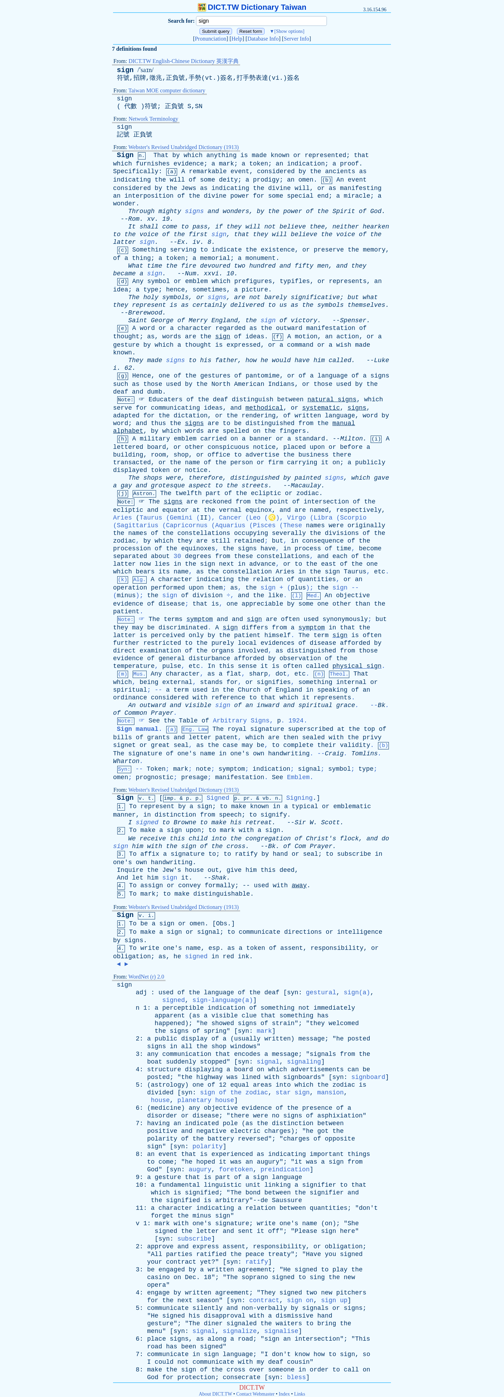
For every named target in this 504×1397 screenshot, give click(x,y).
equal (239, 1084)
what (370, 297)
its (164, 571)
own (258, 753)
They (135, 360)
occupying (251, 533)
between (290, 399)
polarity (162, 1138)
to (185, 226)
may (137, 627)
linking (277, 1184)
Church (249, 689)
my (261, 1362)
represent (149, 305)
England (224, 320)
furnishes (153, 163)
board (156, 447)
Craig (334, 753)
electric (245, 1131)
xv (151, 219)
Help (236, 39)
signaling (304, 1061)
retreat (258, 822)
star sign (293, 1092)
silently (207, 1308)
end (322, 195)
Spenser (353, 320)
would (281, 360)
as (363, 171)
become (370, 548)
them (215, 587)
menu (154, 1331)
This (362, 1338)
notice (264, 447)
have (302, 360)
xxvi (211, 273)
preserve (329, 249)
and (213, 211)
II (204, 517)
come (169, 226)
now (145, 563)
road (245, 1338)
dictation (191, 415)
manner (124, 814)
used (173, 384)
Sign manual (138, 729)
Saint (137, 320)
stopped (213, 1061)
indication (306, 163)
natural (320, 399)
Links (299, 1394)
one (164, 375)
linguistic (222, 1184)
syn (292, 992)
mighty (170, 211)
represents (347, 281)
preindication (284, 1169)
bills (122, 737)
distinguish (252, 399)
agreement (255, 1269)
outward (289, 328)
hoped (205, 1161)
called (340, 360)
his (205, 360)
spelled (236, 431)
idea (120, 289)
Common (135, 713)
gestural (321, 992)
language (332, 375)
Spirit (343, 211)
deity (228, 179)
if (219, 226)
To (133, 806)
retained (249, 540)
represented (325, 155)
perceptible (183, 1007)
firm (275, 462)
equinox (258, 510)
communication (186, 1054)
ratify (246, 854)
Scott (330, 822)
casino (158, 1277)
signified (202, 1192)
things (359, 1154)
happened (170, 1023)
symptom (199, 619)
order (319, 1369)
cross (235, 846)
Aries (122, 517)
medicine (166, 1108)
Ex (181, 242)
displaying (204, 1069)
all (186, 1046)
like (275, 595)
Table (188, 720)
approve (160, 1246)
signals (323, 1054)
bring (326, 1323)
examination (160, 650)
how (251, 360)
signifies (274, 682)
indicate (227, 249)
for (258, 195)
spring (215, 1031)
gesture (126, 344)
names (315, 525)
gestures (215, 375)
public (166, 1038)
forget (162, 1215)
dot (281, 673)
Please (306, 1231)
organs (222, 650)
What (135, 265)
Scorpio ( (251, 647)
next (226, 563)
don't (368, 1208)
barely (275, 297)
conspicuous (228, 447)
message (311, 1038)
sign (125, 70)
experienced (232, 1154)
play (340, 1269)
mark (226, 163)
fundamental (179, 1184)
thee (317, 226)
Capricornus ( (251, 651)
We (132, 838)
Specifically (136, 171)
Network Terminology (153, 119)
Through (141, 211)
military (155, 438)
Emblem (298, 777)
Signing (299, 798)
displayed (130, 470)
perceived (168, 635)
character (194, 328)
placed (294, 447)
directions (303, 932)
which (193, 155)
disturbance (209, 658)
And (122, 877)
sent (245, 1231)
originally (366, 525)
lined (250, 1077)
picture (254, 289)
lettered (128, 447)
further (126, 643)
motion (306, 336)
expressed (243, 344)
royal (236, 729)
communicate (259, 932)
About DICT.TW (215, 1394)
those (152, 384)
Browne (185, 822)
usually (247, 1038)
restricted (162, 643)
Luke (381, 360)
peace (254, 1254)
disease (172, 603)
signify (273, 814)
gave (381, 477)
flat (233, 673)
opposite (340, 1138)
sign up (334, 1300)
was (232, 1077)
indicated (202, 1123)
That (160, 155)
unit (252, 1184)
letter (200, 737)
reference (228, 697)
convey (189, 885)
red (228, 956)
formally (220, 885)
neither (345, 226)
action (347, 336)
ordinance (130, 697)
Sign (125, 155)
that (361, 155)
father (226, 360)
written (308, 415)
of (192, 179)
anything (221, 155)
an (280, 163)
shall (149, 226)
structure (164, 1069)
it (325, 462)
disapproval (224, 1315)
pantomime (263, 375)
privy (372, 737)
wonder (124, 203)
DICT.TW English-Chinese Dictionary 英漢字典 (183, 61)
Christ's (321, 838)
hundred (262, 265)
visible (198, 705)
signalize (240, 1331)
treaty (279, 1254)
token (258, 163)
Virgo (296, 517)
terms (173, 619)
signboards (302, 1077)
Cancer (230, 517)
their (326, 745)
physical (347, 666)
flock (349, 838)
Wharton (126, 761)
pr (247, 799)
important (327, 1154)
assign (151, 885)
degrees (198, 556)
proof (349, 163)
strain (283, 1023)
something (315, 682)
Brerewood (145, 312)
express (205, 1246)
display (194, 1038)
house (194, 870)
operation (130, 587)
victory (304, 320)
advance (262, 563)
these (243, 556)
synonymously (345, 619)
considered (276, 171)
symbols (175, 297)
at (196, 510)
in (295, 540)
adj (141, 992)
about (160, 556)
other (194, 447)
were (173, 477)
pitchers (351, 1292)
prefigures (253, 281)
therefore (206, 477)
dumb (154, 391)
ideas (254, 336)
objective (353, 595)
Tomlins (364, 753)
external (177, 682)
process (308, 548)
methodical (264, 407)
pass (200, 226)
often (290, 619)
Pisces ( (251, 651)
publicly (370, 462)
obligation (132, 956)
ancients (340, 171)
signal (309, 768)
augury (268, 1161)
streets (254, 485)
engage (158, 1292)
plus (298, 587)
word (147, 328)
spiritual (130, 689)
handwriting (289, 753)
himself (277, 635)
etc (379, 571)
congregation (268, 838)
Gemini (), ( (251, 647)
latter (124, 242)
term (321, 635)
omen (305, 179)
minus (126, 595)
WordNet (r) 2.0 (146, 977)
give (233, 870)
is (244, 155)
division (207, 595)
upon (317, 447)
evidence (189, 163)
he (264, 360)
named (319, 510)
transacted (132, 462)
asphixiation (340, 1115)
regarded (230, 328)
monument (260, 258)
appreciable (262, 603)
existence (278, 249)
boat (154, 1061)
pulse (171, 666)
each (340, 556)
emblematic (352, 806)
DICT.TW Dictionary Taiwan (252, 7)
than (362, 603)
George (162, 320)
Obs (221, 923)
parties (179, 1254)
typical (305, 806)
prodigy (266, 179)
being (149, 682)
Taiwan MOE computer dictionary (166, 90)
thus (158, 423)
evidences (277, 643)
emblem (196, 281)
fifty (304, 265)
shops (152, 477)
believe (292, 226)
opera (156, 1285)
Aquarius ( (251, 651)
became (124, 273)
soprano (254, 1277)
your (154, 1261)
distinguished (269, 423)
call (351, 1369)
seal (181, 745)
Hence (141, 375)
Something (149, 249)
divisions (342, 533)
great (160, 745)
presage (194, 777)
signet (124, 745)
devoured (215, 265)
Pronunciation (210, 39)
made (259, 155)
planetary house (205, 1100)
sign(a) (357, 992)
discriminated (183, 627)
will (177, 179)
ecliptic (266, 493)
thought (126, 336)
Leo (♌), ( (251, 647)
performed (168, 587)
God (376, 211)
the (315, 171)
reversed (253, 1138)
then (290, 737)
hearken (376, 226)
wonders (236, 211)
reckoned (217, 501)
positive (162, 1131)
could (164, 1362)
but (353, 297)
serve (122, 407)
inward (268, 705)
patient (126, 611)
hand (280, 854)
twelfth (188, 493)
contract (181, 1261)
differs (254, 627)
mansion (330, 1092)
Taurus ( (251, 647)
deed (286, 870)
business (313, 454)
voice (149, 234)
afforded (355, 643)
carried (213, 438)
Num (190, 273)
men (322, 265)
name (192, 462)
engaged (172, 1269)
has (322, 1015)
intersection (326, 501)
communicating (175, 407)
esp (214, 948)
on (257, 431)
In (211, 666)
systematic (321, 407)
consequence (323, 540)
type (150, 289)
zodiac (307, 493)
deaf (120, 391)
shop (181, 454)
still (220, 540)
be (238, 423)
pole (230, 1123)
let (137, 877)
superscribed (311, 729)
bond (252, 1192)
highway (209, 1077)
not (269, 226)
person (241, 462)
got (322, 1131)
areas (262, 1084)
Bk (381, 705)
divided (160, 1092)
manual (343, 423)
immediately (334, 1007)
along (217, 1338)
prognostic (155, 777)
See (154, 720)
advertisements (317, 1069)
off (273, 1231)
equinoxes (198, 548)
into (218, 838)
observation (300, 658)
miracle (357, 195)
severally (289, 533)
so (366, 1354)
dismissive (295, 1315)
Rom (133, 219)
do (385, 838)
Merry (198, 320)
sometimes (209, 289)
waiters (289, 1323)
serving (183, 249)
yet (205, 1261)
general (172, 658)
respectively (359, 510)
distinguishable (221, 893)
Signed (217, 798)
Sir (300, 822)
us (283, 305)
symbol (158, 281)
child (198, 838)
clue (249, 1015)
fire (188, 265)
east (328, 563)
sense (247, 666)
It (132, 226)
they (233, 226)
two (239, 265)
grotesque (168, 485)
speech (230, 814)
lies (162, 563)
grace (345, 705)
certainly (209, 305)
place (156, 1338)
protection (196, 1377)
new (349, 1277)
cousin (298, 1362)
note (203, 768)
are (239, 297)
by (176, 155)
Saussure (287, 1200)
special (300, 195)
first (198, 234)
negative (211, 1131)
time (154, 265)
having (158, 1123)
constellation (247, 571)
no (276, 1115)
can (353, 1069)
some (207, 179)
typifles (295, 281)
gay (126, 485)
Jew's (171, 870)
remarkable (208, 171)
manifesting (361, 188)
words (171, 336)
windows (243, 1046)
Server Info (296, 39)
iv (196, 242)
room (158, 454)
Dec (190, 1277)
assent (291, 948)
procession (132, 548)
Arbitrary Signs (241, 720)
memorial (215, 258)
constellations (203, 533)
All (156, 1254)
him (319, 360)
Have (313, 1254)
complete (298, 745)
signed (147, 822)
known (280, 155)
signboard (368, 1077)
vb (265, 799)
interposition (148, 195)
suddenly (181, 1061)
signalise (281, 1331)
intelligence (360, 932)
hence (175, 289)
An (340, 179)
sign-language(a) (222, 1000)
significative (315, 297)
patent (226, 737)
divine (279, 188)
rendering (258, 415)
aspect (200, 485)
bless (296, 1377)
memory (374, 249)
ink (243, 956)
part (212, 493)
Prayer (162, 713)
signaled (241, 1323)
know (302, 1354)
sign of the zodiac (234, 1092)
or (297, 155)
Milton (351, 438)
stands (211, 682)
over (256, 1369)
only (196, 635)
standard (310, 438)
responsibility (336, 948)
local (247, 643)
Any (138, 281)
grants (158, 737)
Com (300, 846)
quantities (317, 579)
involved (253, 650)
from (305, 423)
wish (343, 344)
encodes (247, 1054)
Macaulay (306, 485)
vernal (230, 510)
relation (268, 579)
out (213, 870)
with (200, 697)
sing (317, 1277)
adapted (126, 415)
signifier (319, 1184)
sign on (300, 1300)
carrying (302, 462)
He (287, 1269)
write (149, 948)
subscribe (354, 854)
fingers (292, 431)
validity (355, 745)
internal (351, 682)
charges (277, 1131)
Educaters (165, 399)
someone (281, 1369)
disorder (162, 1115)
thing (141, 258)
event (240, 171)
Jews (188, 188)
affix (149, 854)
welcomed (344, 1023)
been (188, 1346)
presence (317, 1108)
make (238, 806)
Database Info (263, 39)
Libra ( (251, 647)
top (369, 729)
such (120, 384)
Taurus (355, 571)
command (300, 344)
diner (213, 1323)
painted (308, 477)
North (220, 384)
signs (194, 211)
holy (150, 297)
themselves (366, 305)
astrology (168, 1084)
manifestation (330, 328)
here (347, 1231)
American (249, 384)
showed (222, 1023)
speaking (332, 689)
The (133, 297)
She (353, 1223)
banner (261, 438)
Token (156, 768)
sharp (258, 673)
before (351, 447)
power (239, 195)
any (152, 1054)
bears (145, 571)
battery (221, 1138)
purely (222, 643)
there (341, 454)
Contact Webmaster (255, 1394)
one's (186, 753)
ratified (211, 1254)
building (128, 454)
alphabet (128, 431)
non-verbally (264, 1308)
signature (267, 729)
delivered (247, 305)
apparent (170, 1015)
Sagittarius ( (251, 651)
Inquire (130, 870)
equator (175, 510)
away (299, 885)
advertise (262, 454)
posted (359, 1038)
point (279, 501)
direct (124, 650)
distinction (175, 814)
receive (153, 838)
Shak (218, 877)
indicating (132, 179)
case (230, 745)
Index (284, 1394)
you (330, 1254)
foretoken (236, 1169)
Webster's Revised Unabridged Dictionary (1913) (183, 147)
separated (130, 556)
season (207, 1300)
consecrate (241, 1377)
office (219, 454)
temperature (134, 666)
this (226, 666)
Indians (281, 384)
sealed (313, 737)
